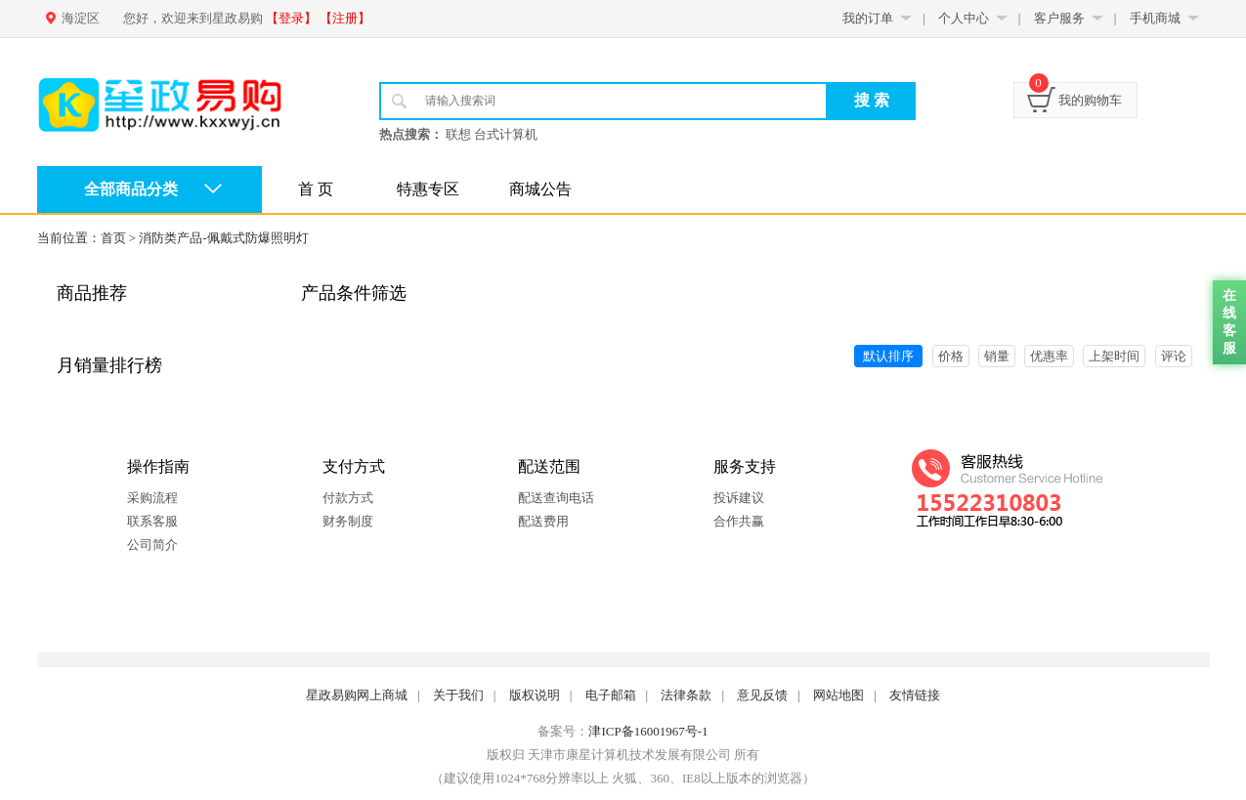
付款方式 (347, 497)
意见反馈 (762, 695)
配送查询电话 (556, 497)
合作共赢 (738, 521)
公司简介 (152, 544)
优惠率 (1049, 356)
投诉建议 (738, 497)
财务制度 (347, 521)
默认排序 (888, 356)
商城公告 (540, 189)
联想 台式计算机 (491, 134)
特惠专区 (428, 189)
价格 (951, 356)
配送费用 (543, 521)
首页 (113, 238)
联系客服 (152, 521)
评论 (1173, 356)
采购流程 (152, 497)
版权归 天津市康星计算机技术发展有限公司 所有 (623, 754)
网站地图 (838, 695)
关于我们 (458, 695)
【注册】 (345, 18)
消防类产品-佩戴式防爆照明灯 (223, 238)
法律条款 (686, 695)
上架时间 (1114, 356)
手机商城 (1155, 18)
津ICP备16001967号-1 (648, 731)
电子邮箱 (610, 695)
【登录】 (291, 18)
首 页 (315, 189)
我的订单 (867, 18)
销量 (997, 356)
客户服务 (1059, 18)
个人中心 (963, 18)
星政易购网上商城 (357, 695)
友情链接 (914, 695)
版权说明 (534, 695)
